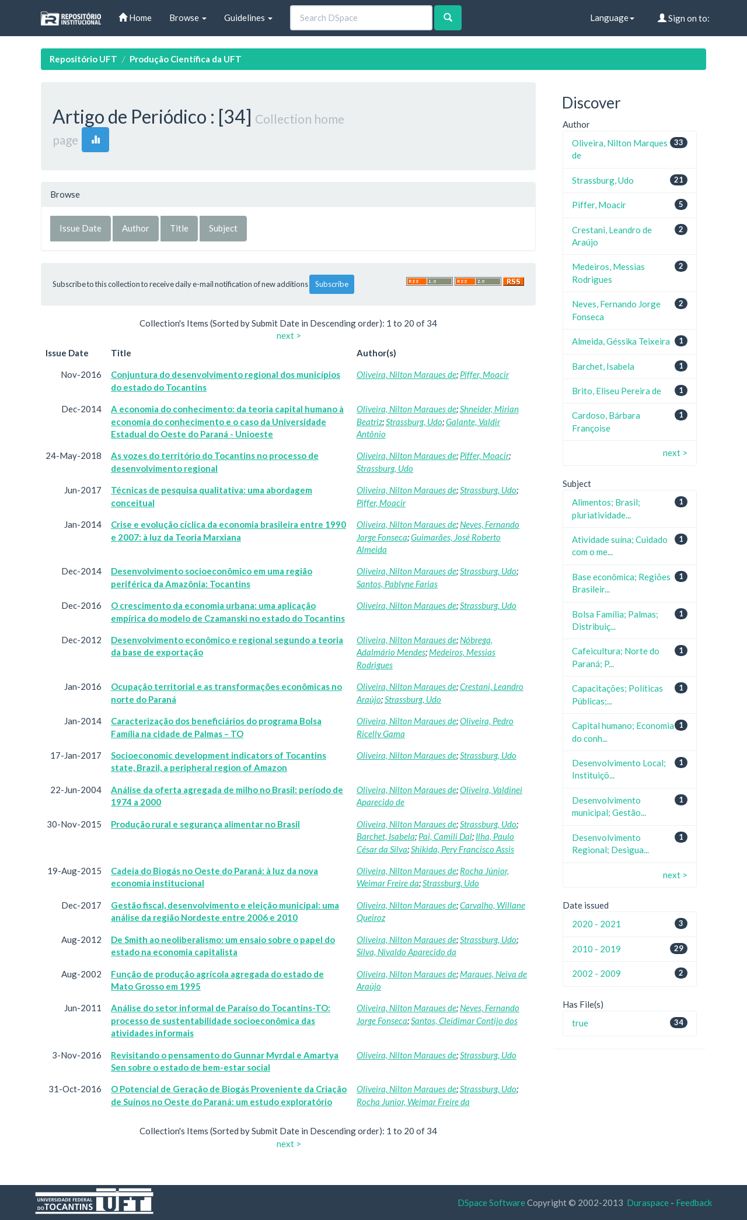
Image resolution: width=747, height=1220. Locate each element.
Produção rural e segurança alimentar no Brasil (205, 824)
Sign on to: (684, 18)
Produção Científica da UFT (186, 59)
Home (135, 17)
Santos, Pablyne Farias (397, 584)
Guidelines (248, 17)
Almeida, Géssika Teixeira (621, 341)
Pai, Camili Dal (445, 836)
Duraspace (648, 1202)
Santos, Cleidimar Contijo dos (464, 1020)
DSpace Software (491, 1202)
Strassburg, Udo (414, 421)
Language (612, 17)
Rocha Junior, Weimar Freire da (413, 1101)
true (580, 1023)
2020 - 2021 (596, 923)
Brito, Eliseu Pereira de (616, 390)
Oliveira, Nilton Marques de (406, 374)
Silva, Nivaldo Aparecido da (406, 951)
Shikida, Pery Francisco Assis (462, 849)
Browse (188, 17)
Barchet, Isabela (386, 836)
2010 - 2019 (596, 949)
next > (289, 335)
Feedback (694, 1202)
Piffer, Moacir (484, 374)
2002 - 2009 (596, 973)
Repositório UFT (83, 59)
